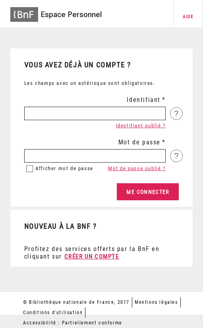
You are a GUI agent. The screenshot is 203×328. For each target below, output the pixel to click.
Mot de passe (139, 142)
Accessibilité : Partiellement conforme (72, 323)
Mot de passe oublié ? (137, 168)
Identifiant (143, 100)
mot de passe (64, 168)
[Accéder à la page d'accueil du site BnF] (24, 12)
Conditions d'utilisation (53, 312)
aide (188, 16)
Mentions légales (156, 302)
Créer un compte (91, 256)
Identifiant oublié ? (141, 126)
